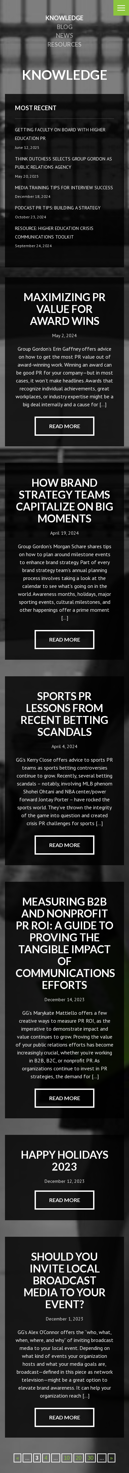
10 (67, 1458)
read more (64, 426)
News (64, 35)
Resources (64, 44)
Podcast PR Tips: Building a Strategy (57, 208)
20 (79, 1458)
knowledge (64, 18)
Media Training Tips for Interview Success (64, 188)
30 (90, 1458)
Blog (64, 26)
